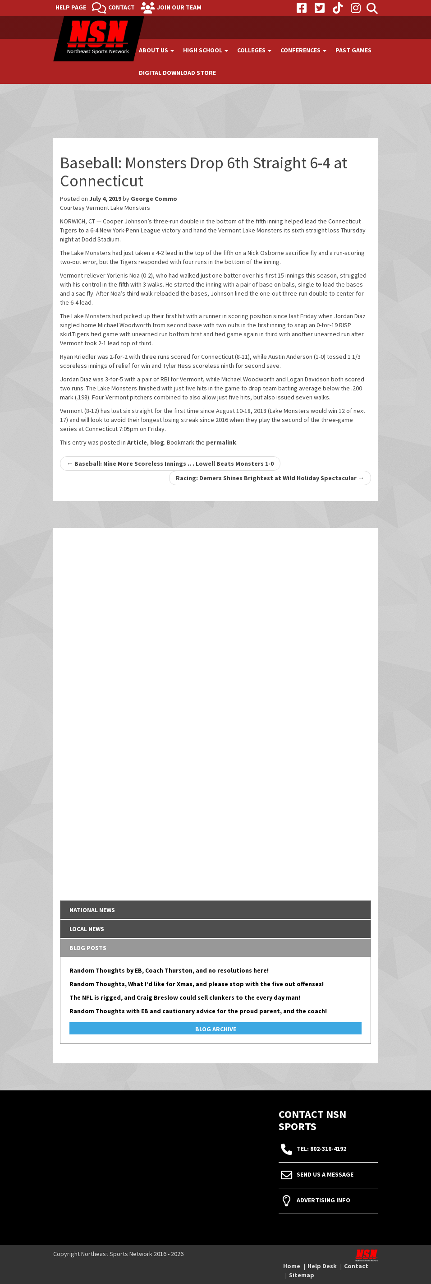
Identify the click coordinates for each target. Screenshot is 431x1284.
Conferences (303, 50)
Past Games (353, 50)
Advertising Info (323, 1200)
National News (92, 910)
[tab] (215, 910)
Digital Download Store (177, 73)
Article (137, 442)
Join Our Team (179, 7)
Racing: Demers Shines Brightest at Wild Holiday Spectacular (270, 478)
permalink (221, 442)
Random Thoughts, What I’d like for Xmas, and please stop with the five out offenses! (196, 984)
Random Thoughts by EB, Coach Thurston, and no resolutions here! (169, 970)
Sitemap (301, 1275)
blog (157, 442)
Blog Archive (215, 1029)
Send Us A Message (325, 1174)
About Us (156, 50)
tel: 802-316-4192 (321, 1149)
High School (205, 50)
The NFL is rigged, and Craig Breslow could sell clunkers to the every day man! (184, 997)
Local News (86, 929)
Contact (121, 7)
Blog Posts (87, 948)
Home (291, 1266)
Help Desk (322, 1266)
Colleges (254, 50)
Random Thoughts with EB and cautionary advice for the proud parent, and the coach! (198, 1011)
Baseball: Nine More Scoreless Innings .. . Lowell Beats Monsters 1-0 (170, 463)
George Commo (154, 199)
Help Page (70, 7)
